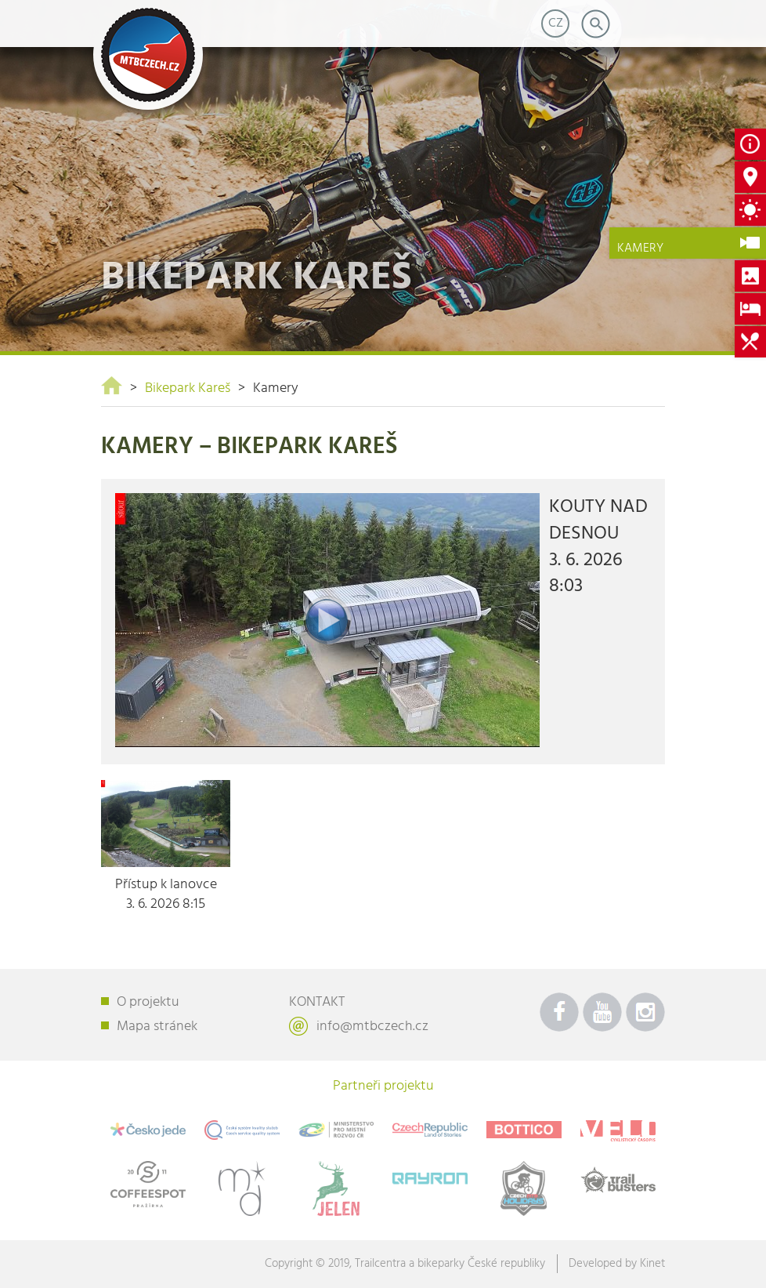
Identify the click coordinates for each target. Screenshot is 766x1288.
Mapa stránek (157, 1026)
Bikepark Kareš (187, 388)
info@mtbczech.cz (372, 1026)
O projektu (148, 1002)
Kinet (652, 1263)
